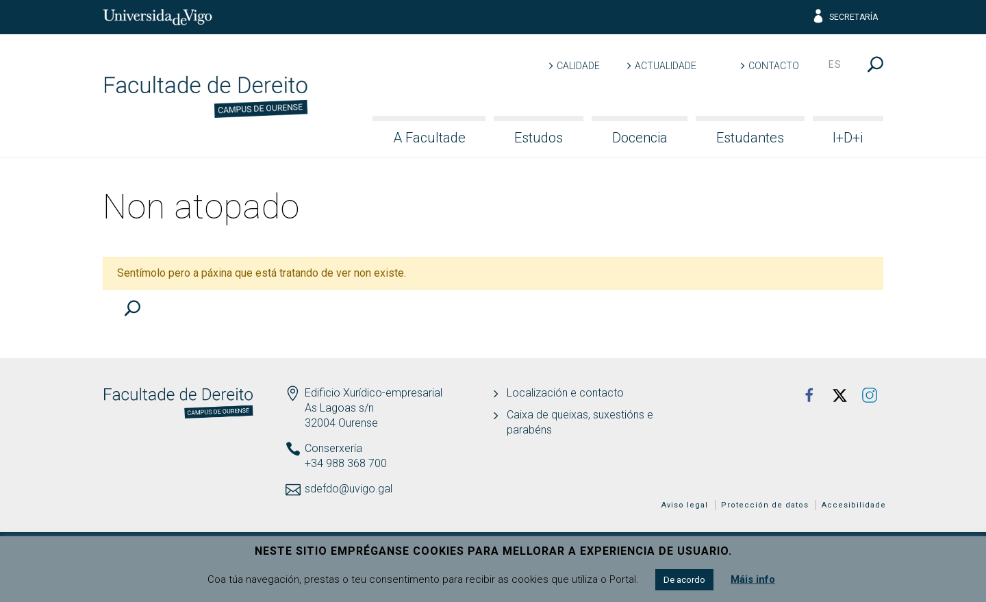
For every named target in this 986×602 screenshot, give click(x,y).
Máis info (753, 579)
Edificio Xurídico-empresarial (373, 392)
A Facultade (429, 137)
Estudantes (750, 137)
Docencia (640, 137)
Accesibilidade (854, 505)
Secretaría (844, 17)
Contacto (773, 65)
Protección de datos (765, 505)
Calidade (578, 65)
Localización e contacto (565, 392)
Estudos (538, 137)
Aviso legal (684, 505)
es (835, 64)
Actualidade (665, 65)
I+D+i (848, 137)
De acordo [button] (684, 580)
